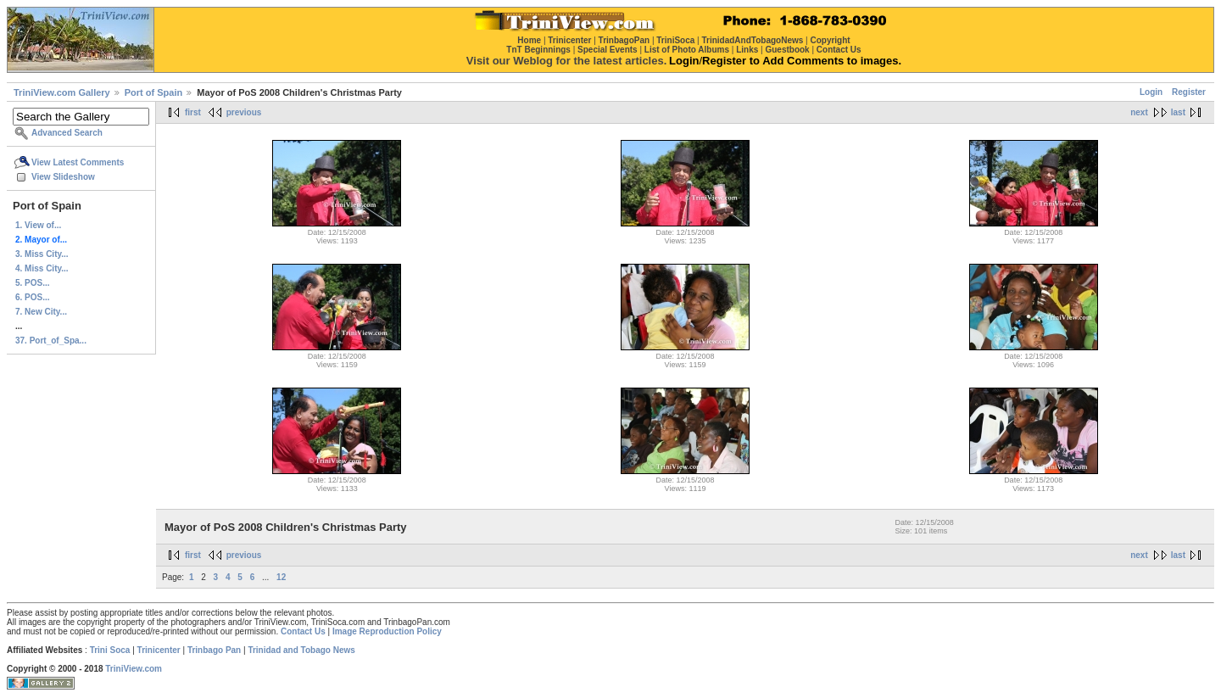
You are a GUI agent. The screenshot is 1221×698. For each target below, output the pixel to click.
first (193, 112)
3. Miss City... (42, 254)
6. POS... (32, 297)
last (1178, 112)
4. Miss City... (42, 268)
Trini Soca (110, 650)
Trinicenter (159, 650)
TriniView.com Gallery (62, 92)
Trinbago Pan (214, 650)
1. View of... (38, 225)
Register (1189, 92)
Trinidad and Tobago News (301, 650)
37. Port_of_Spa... (50, 340)
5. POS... (32, 283)
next (1139, 112)
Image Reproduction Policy (387, 631)
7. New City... (41, 311)
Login (1151, 92)
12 (281, 577)
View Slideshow (63, 176)
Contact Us (303, 631)
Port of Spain (153, 92)
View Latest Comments (77, 162)
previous (244, 112)
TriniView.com (133, 668)
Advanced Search (67, 132)
